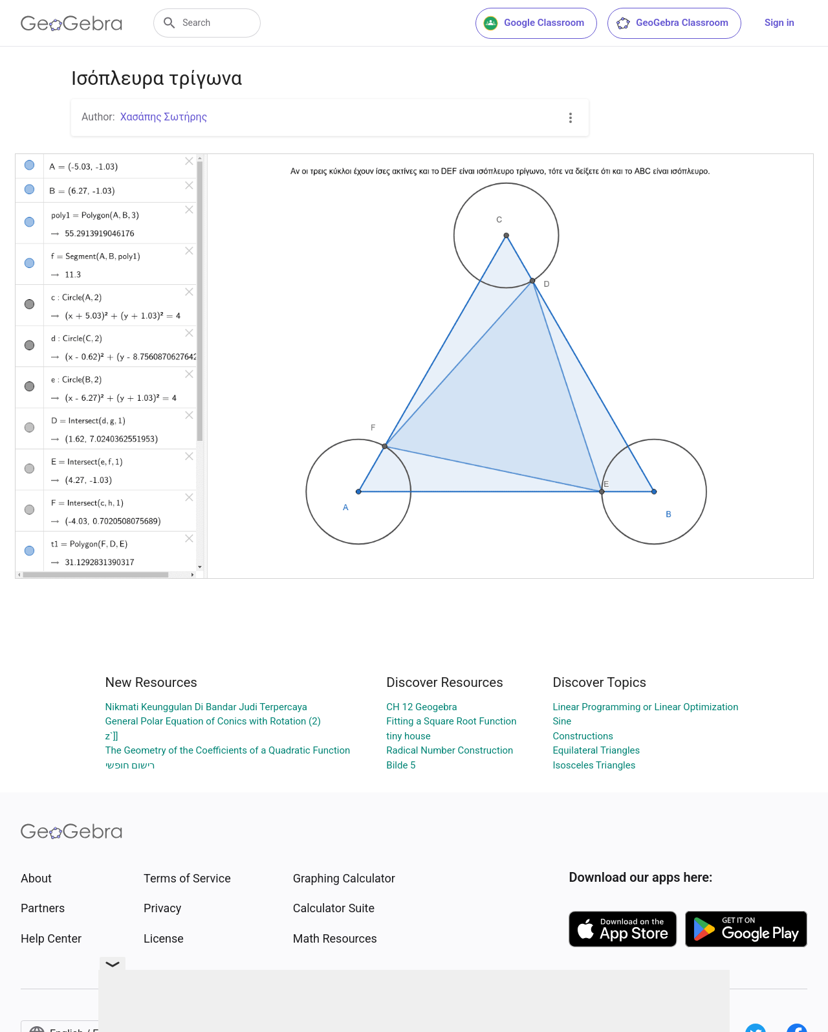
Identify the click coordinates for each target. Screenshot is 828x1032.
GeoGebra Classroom (671, 23)
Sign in (779, 22)
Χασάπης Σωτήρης (164, 117)
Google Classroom (533, 23)
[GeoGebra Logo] (71, 23)
